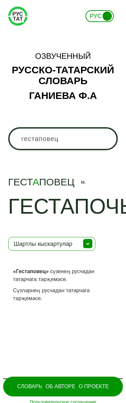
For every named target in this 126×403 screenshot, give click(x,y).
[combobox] (63, 138)
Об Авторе (61, 386)
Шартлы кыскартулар (43, 244)
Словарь (29, 386)
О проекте (94, 386)
